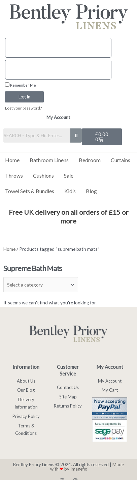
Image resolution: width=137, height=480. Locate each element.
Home (12, 160)
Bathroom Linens (49, 160)
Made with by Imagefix (87, 467)
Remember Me (20, 84)
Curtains (120, 160)
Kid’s (70, 191)
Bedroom (90, 160)
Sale (68, 175)
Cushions (43, 175)
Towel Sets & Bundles (29, 191)
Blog (91, 191)
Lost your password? (23, 108)
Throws (14, 175)
